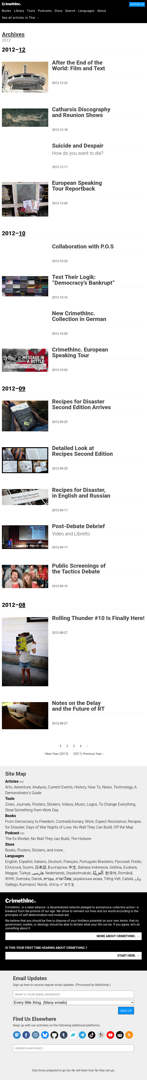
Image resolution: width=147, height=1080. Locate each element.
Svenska (23, 878)
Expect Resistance (111, 821)
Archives (13, 34)
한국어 (111, 873)
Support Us (137, 4)
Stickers (53, 804)
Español (25, 861)
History (80, 787)
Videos (67, 804)
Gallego (11, 884)
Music (80, 804)
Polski (136, 861)
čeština (115, 867)
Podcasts (45, 11)
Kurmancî (28, 884)
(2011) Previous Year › (88, 754)
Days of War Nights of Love (48, 827)
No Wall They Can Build (92, 827)
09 (22, 388)
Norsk (42, 884)
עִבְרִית (49, 878)
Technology (123, 787)
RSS (22, 782)
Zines (9, 804)
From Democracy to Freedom (29, 821)
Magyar (11, 873)
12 (22, 49)
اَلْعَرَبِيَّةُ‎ (98, 873)
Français (71, 861)
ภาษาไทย (63, 878)
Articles (12, 781)
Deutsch (55, 861)
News (107, 787)
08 (22, 604)
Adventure (22, 787)
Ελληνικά (13, 867)
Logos (92, 804)
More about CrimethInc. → (118, 936)
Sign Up (126, 1010)
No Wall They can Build (50, 838)
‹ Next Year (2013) (56, 754)
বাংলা (9, 878)
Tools (31, 11)
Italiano (40, 861)
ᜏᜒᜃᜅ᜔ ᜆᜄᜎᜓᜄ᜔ (61, 884)
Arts (8, 787)
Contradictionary (69, 821)
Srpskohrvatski (78, 873)
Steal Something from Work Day (32, 810)
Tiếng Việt (112, 878)
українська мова (87, 878)
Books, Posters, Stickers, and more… (35, 850)
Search (70, 11)
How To (94, 787)
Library (19, 11)
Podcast (12, 833)
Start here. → (128, 955)
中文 (72, 867)
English (11, 861)
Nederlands (55, 873)
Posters (38, 804)
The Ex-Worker (17, 838)
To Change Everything (117, 804)
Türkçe (24, 873)
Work (89, 821)
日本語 (41, 867)
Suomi (28, 867)
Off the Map (123, 827)
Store (58, 11)
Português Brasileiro (96, 861)
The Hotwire (81, 838)
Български (57, 867)
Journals (23, 804)
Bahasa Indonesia (93, 867)
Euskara (130, 867)
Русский (122, 861)
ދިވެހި (138, 878)
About (101, 11)
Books (6, 11)
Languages (86, 11)
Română (125, 873)
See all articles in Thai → (20, 17)
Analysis (39, 787)
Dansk (37, 878)
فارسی (38, 873)
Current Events (60, 787)
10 (22, 233)
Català (127, 878)
